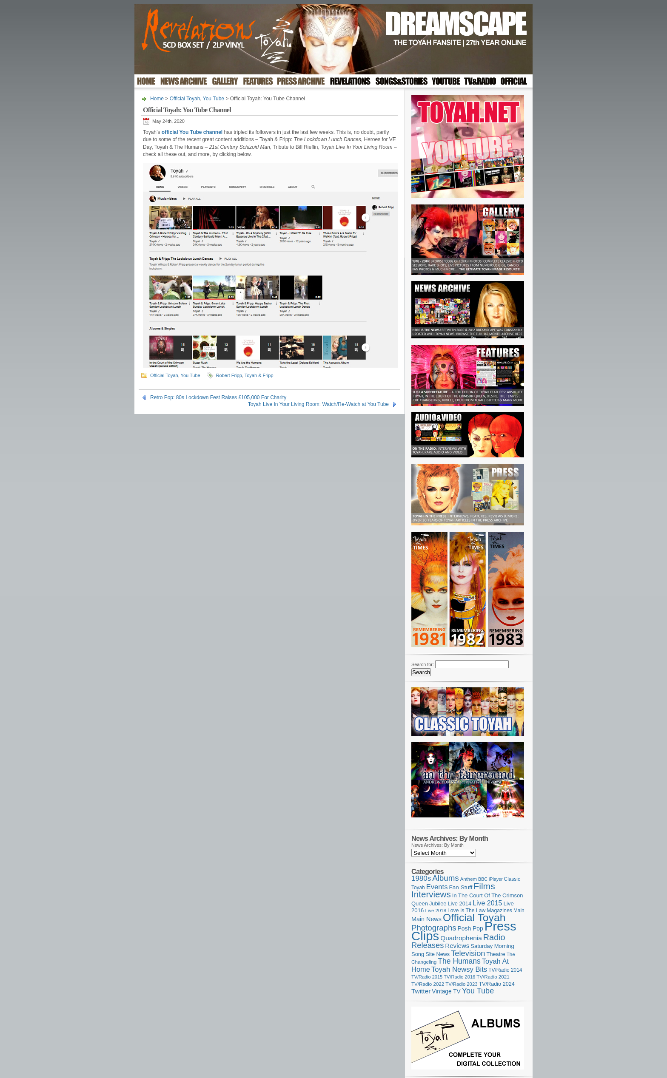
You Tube (213, 99)
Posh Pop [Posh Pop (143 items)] (470, 928)
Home (157, 99)
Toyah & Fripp (259, 375)
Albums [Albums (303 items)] (445, 878)
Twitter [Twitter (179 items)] (420, 991)
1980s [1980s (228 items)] (421, 878)
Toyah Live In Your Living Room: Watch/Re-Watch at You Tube (318, 404)
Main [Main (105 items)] (518, 910)
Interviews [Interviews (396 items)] (431, 894)
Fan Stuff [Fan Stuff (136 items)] (461, 887)
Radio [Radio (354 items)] (494, 937)
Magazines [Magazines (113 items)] (499, 910)
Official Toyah (185, 99)
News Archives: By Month (437, 845)
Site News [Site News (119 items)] (437, 954)
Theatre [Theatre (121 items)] (496, 954)
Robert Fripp (229, 375)
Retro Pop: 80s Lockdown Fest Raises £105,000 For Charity (218, 397)
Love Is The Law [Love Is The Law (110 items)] (466, 910)
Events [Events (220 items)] (437, 887)
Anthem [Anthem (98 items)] (468, 879)
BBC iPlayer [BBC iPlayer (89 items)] (490, 879)
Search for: (422, 664)
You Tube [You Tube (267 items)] (478, 991)
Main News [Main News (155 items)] (426, 919)
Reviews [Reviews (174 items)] (457, 945)
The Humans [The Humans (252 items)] (459, 961)
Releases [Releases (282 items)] (427, 945)
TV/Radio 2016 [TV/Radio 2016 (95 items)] (459, 976)
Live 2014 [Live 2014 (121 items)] (460, 903)
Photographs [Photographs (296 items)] (433, 927)
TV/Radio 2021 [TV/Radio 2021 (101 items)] (492, 976)
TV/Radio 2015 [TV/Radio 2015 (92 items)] (426, 976)
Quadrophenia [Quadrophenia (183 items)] (461, 938)
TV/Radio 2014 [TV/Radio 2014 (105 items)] (505, 970)
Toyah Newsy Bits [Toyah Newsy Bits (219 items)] (459, 969)
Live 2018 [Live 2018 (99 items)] (436, 910)
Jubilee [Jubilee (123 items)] (438, 903)
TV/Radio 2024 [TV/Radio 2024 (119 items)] (496, 984)
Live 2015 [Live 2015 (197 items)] (487, 903)
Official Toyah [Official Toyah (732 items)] (474, 917)
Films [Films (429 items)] (484, 886)
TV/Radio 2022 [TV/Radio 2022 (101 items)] (427, 984)
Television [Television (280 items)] (468, 953)
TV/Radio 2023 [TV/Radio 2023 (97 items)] (461, 984)
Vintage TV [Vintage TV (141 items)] (446, 991)
